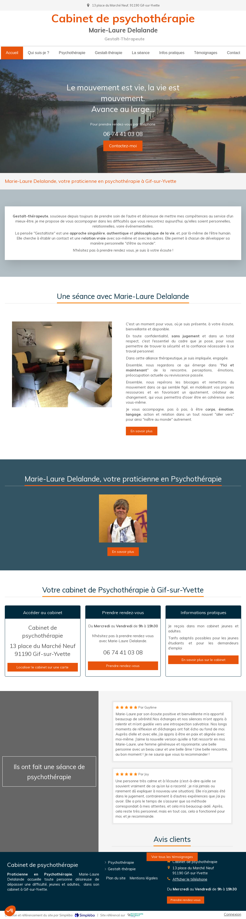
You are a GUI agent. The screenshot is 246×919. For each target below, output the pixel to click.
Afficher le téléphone (189, 879)
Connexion (232, 914)
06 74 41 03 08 (123, 133)
